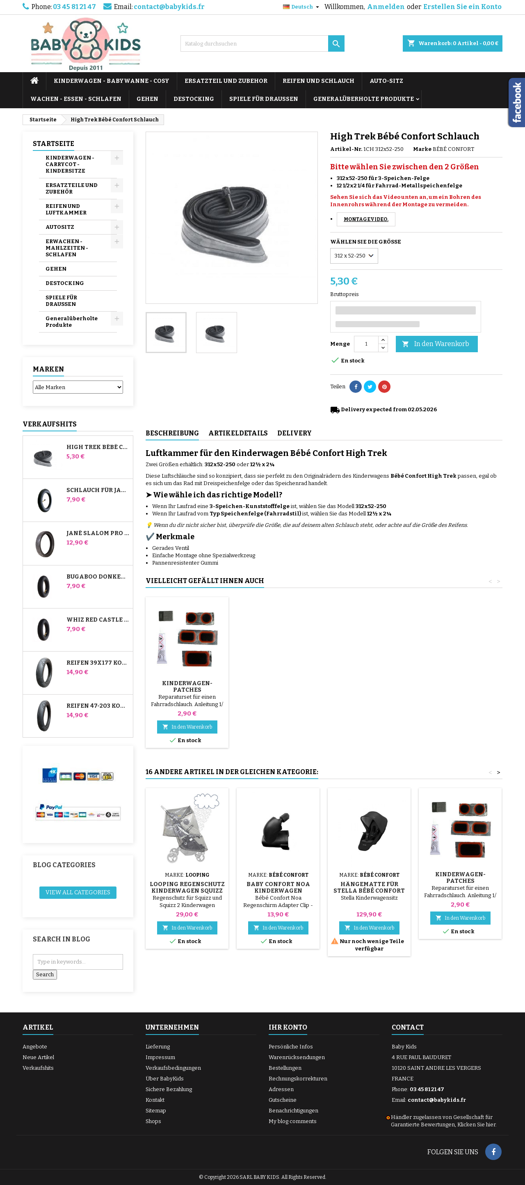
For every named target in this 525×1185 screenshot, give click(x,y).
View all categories (78, 892)
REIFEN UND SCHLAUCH (318, 80)
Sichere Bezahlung (169, 1089)
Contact (408, 1027)
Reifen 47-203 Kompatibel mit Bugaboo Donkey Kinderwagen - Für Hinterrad (98, 706)
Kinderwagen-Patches (460, 686)
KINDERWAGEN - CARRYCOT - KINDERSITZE (70, 164)
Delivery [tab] (294, 433)
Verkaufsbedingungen (173, 1068)
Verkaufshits (50, 424)
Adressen (281, 1089)
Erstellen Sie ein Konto (462, 7)
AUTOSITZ (60, 227)
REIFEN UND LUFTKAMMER (66, 209)
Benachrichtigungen (293, 1111)
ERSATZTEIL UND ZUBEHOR (226, 80)
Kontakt (155, 1100)
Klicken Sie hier (476, 1124)
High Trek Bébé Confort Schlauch (98, 447)
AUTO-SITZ (386, 80)
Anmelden (386, 7)
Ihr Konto (288, 1027)
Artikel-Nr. (346, 149)
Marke (422, 149)
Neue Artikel (38, 1057)
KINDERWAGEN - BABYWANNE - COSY (111, 80)
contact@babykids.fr (169, 7)
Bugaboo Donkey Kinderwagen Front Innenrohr (98, 577)
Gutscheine (283, 1100)
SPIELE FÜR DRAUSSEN (263, 99)
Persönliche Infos (291, 1047)
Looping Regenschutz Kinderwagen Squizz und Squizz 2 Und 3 (187, 891)
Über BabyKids (165, 1079)
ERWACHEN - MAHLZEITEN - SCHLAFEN (67, 248)
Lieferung (158, 1047)
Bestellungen (285, 1068)
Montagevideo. (366, 219)
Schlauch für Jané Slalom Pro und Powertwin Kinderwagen (98, 490)
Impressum (160, 1057)
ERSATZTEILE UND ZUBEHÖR (72, 188)
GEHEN (147, 99)
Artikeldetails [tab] (238, 433)
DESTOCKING (193, 99)
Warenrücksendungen (297, 1057)
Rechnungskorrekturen (298, 1079)
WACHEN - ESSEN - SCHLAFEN (75, 99)
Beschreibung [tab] (172, 433)
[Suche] (262, 43)
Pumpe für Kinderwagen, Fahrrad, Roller (187, 690)
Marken (48, 369)
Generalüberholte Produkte (363, 99)
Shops (153, 1121)
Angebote (35, 1047)
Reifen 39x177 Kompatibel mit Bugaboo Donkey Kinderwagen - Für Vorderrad (98, 663)
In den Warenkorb (435, 344)
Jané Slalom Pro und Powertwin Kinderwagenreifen (98, 533)
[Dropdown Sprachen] (302, 7)
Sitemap (156, 1111)
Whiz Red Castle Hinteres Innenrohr (98, 620)
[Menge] (366, 344)
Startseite (53, 144)
